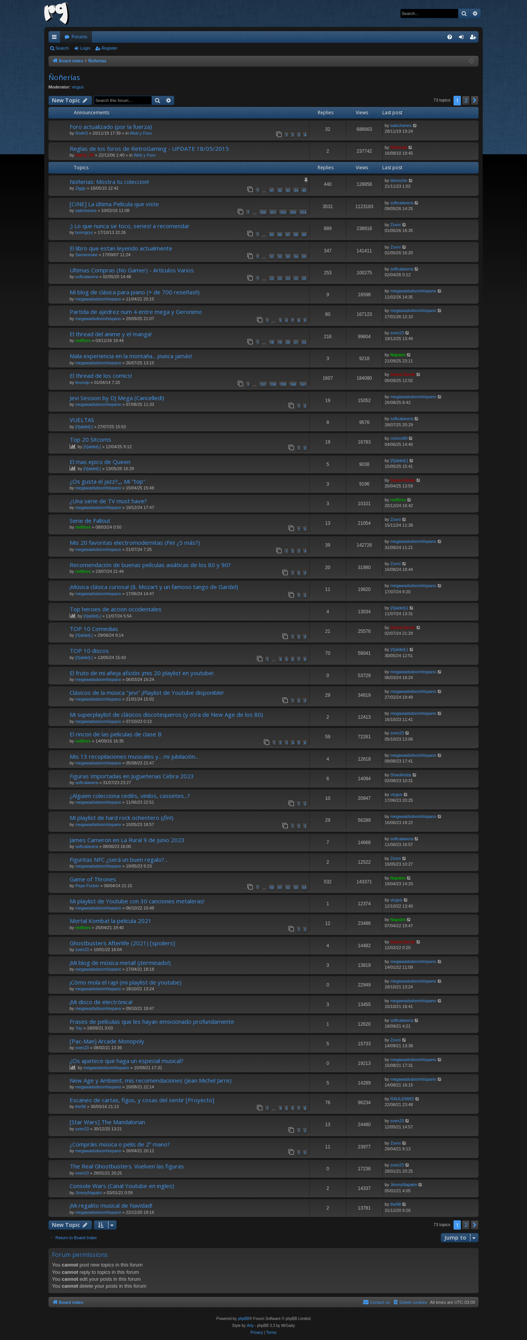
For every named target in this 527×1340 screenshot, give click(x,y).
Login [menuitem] (463, 38)
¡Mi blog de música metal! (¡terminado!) (120, 962)
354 (303, 212)
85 (272, 234)
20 (288, 342)
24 (288, 278)
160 (293, 384)
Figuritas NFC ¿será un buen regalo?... (119, 859)
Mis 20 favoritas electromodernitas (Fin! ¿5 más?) (135, 542)
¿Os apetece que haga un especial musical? (126, 1061)
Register (109, 48)
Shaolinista (400, 775)
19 (280, 342)
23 (280, 278)
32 (280, 256)
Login (85, 48)
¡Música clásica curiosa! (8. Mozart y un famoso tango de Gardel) (154, 587)
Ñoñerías (64, 77)
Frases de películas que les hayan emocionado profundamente (152, 1021)
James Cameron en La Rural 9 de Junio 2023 (127, 840)
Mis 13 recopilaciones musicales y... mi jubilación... (134, 756)
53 (296, 887)
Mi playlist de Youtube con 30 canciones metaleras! (137, 901)
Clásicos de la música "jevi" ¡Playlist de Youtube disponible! (146, 692)
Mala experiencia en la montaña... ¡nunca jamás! (131, 356)
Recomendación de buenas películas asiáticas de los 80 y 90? (150, 565)
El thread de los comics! (101, 375)
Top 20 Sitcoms (90, 439)
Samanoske (86, 254)
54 (304, 887)
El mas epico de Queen (100, 462)
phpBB (243, 1319)
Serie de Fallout (90, 520)
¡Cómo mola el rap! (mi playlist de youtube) (126, 982)
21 (296, 342)
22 (272, 278)
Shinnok (398, 147)
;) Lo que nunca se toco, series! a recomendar (130, 226)
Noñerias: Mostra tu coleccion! (109, 181)
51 (280, 887)
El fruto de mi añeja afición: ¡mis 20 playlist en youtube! (141, 673)
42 (280, 190)
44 (296, 190)
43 (288, 190)
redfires (83, 340)
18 (272, 342)
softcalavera (401, 202)
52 (288, 887)
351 (273, 212)
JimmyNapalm (88, 1192)
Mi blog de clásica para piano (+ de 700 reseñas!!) (135, 292)
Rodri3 (81, 133)
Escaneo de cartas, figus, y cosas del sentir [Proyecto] (142, 1100)
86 (280, 234)
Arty (250, 1325)
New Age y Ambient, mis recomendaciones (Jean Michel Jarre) (151, 1080)
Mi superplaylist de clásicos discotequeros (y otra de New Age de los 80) (166, 714)
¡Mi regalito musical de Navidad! (111, 1205)
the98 (80, 1106)
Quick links (56, 38)
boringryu (84, 232)
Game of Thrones (93, 879)
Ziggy (80, 188)
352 (283, 212)
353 (293, 212)
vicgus (78, 87)
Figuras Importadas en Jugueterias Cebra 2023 (132, 776)
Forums (79, 37)
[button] (475, 100)
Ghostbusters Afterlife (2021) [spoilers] (122, 943)
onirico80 (399, 438)
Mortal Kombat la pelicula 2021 (111, 920)
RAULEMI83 (402, 1098)
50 (272, 887)
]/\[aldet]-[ (84, 426)
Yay (78, 1028)
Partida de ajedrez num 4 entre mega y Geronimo (136, 311)
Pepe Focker (87, 885)
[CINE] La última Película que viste (114, 204)
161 (303, 384)
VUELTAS (82, 420)
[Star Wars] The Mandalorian (107, 1122)
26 (304, 278)
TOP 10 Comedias (94, 628)
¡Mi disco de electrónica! (101, 1002)
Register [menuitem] (474, 38)
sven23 (397, 332)
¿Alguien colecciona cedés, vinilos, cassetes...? (130, 795)
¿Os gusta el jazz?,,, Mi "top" (107, 481)
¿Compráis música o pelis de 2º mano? (120, 1144)
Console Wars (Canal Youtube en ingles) (122, 1186)
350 (263, 212)
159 (283, 384)
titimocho (398, 180)
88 (296, 234)
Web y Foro (141, 133)
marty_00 (84, 155)
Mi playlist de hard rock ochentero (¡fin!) (121, 817)
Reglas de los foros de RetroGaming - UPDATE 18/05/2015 (149, 148)
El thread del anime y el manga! (111, 334)
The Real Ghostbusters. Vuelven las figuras (127, 1166)
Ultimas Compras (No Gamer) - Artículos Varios (132, 270)
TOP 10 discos (89, 650)
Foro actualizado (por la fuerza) (111, 126)
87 (288, 234)
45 (304, 190)
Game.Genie (402, 374)
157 (263, 384)
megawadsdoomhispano (98, 299)
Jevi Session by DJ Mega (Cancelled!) (117, 398)
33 (288, 256)
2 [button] (465, 100)
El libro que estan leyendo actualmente (121, 248)
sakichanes (401, 125)
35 (304, 256)
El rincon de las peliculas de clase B (116, 734)
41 (272, 190)
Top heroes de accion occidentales (116, 609)
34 (296, 256)
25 (296, 278)
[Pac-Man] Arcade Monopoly (107, 1041)
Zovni (395, 224)
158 (273, 384)
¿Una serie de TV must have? (108, 501)
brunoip (82, 382)
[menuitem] (449, 37)
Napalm (398, 354)
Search (62, 48)
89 (304, 234)
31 (272, 256)
